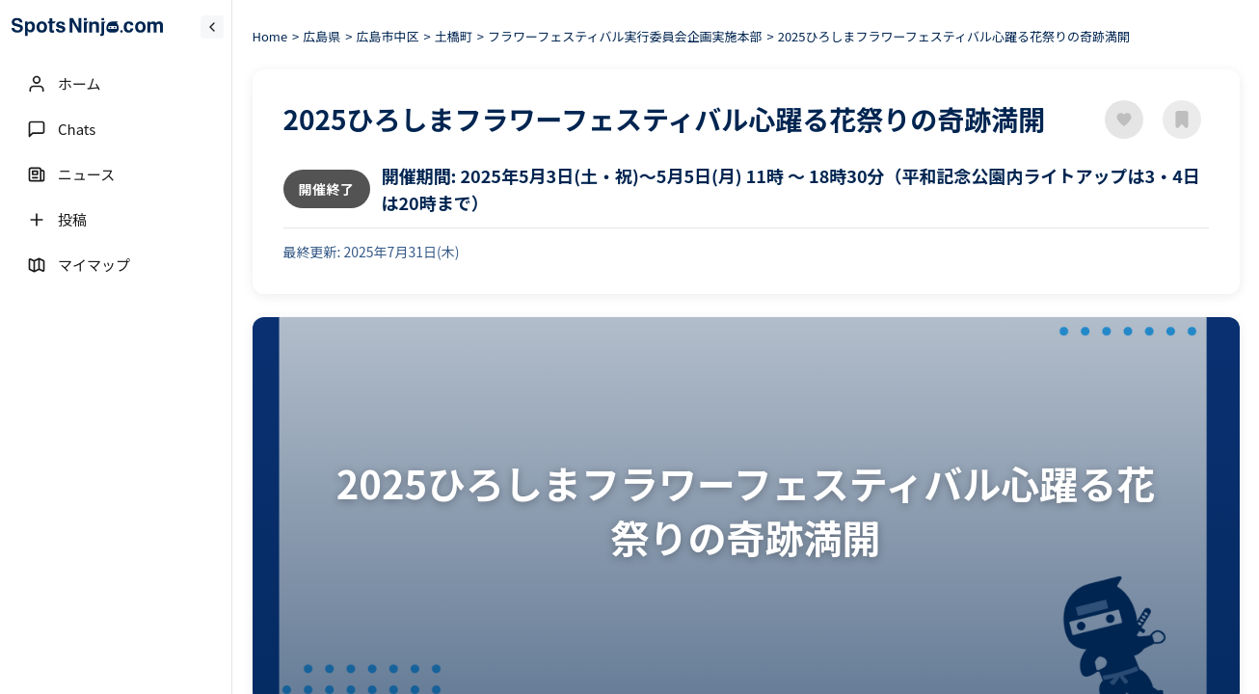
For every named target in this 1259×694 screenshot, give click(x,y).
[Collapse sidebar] (212, 27)
